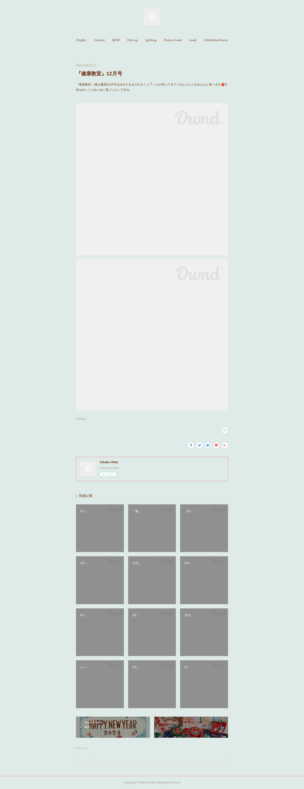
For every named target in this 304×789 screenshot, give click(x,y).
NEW (116, 40)
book (192, 40)
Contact (99, 40)
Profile (81, 40)
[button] (81, 40)
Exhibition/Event (216, 40)
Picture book (173, 40)
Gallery (150, 40)
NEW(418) (81, 419)
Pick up (132, 40)
